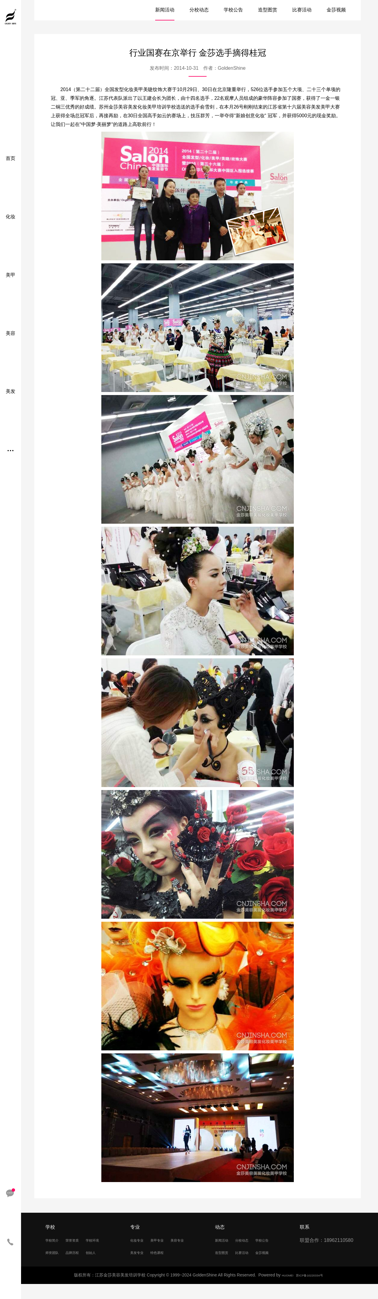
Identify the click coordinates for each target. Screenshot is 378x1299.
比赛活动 (302, 9)
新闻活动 (164, 9)
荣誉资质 (81, 1240)
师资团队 (81, 1253)
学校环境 (55, 1253)
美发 (10, 391)
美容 (10, 333)
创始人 (79, 1266)
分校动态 (199, 9)
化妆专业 (139, 1240)
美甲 (10, 274)
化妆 (10, 216)
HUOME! (282, 1290)
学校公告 (233, 9)
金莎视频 (336, 9)
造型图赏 (267, 9)
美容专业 (139, 1253)
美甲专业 (166, 1240)
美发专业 (166, 1253)
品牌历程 (55, 1266)
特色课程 (139, 1266)
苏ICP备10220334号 (312, 1290)
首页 (10, 158)
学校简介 (55, 1240)
